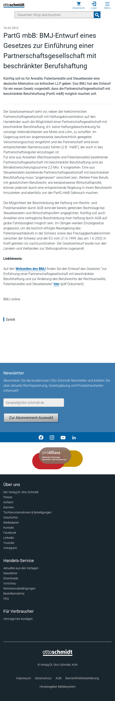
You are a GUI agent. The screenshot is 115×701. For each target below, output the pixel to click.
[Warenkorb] (78, 5)
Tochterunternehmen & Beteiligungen (27, 512)
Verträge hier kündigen (18, 619)
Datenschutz (43, 678)
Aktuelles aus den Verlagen (20, 568)
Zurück (10, 319)
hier (57, 284)
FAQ (6, 598)
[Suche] (54, 14)
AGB (59, 678)
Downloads (10, 578)
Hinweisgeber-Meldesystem (57, 686)
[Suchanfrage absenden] (97, 14)
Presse (7, 497)
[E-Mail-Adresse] (33, 402)
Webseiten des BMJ (31, 269)
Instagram (10, 548)
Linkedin (8, 537)
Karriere (8, 507)
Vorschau (9, 583)
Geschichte (10, 517)
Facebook (9, 532)
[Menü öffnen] (107, 4)
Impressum (23, 678)
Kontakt (8, 527)
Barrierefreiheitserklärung (82, 678)
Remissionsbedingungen (19, 588)
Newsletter (10, 573)
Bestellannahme (13, 593)
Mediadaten (11, 522)
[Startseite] (57, 654)
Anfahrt (8, 502)
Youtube (8, 542)
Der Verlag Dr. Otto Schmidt (21, 492)
